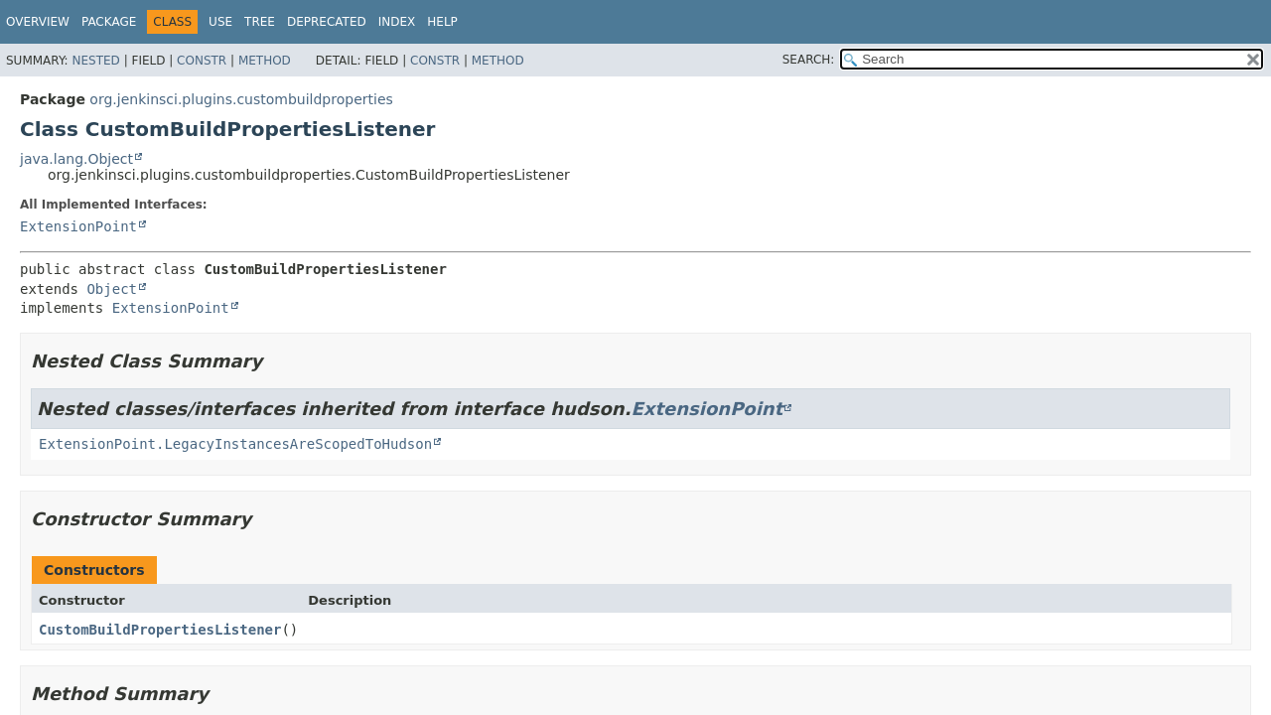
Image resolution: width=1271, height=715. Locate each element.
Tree (259, 22)
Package (108, 22)
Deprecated (326, 22)
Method (264, 61)
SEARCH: (808, 60)
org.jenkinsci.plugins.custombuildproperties (240, 99)
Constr (201, 61)
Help (442, 22)
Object (111, 289)
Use (220, 22)
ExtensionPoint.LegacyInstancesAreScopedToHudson (235, 444)
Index (397, 22)
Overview (38, 22)
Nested (95, 61)
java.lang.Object (76, 159)
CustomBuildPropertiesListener (160, 630)
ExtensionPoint (78, 226)
